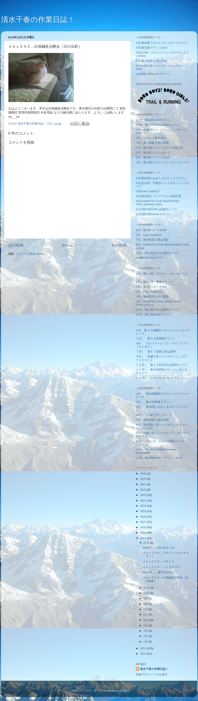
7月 (146, 609)
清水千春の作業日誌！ (38, 19)
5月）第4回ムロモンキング (153, 152)
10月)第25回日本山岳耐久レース (156, 209)
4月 (146, 625)
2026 (143, 473)
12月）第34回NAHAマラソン (154, 119)
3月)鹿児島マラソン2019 (151, 47)
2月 (146, 636)
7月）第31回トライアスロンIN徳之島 (159, 147)
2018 (143, 516)
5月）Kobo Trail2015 (149, 291)
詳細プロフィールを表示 (151, 674)
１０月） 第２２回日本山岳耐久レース (161, 364)
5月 (146, 620)
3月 (146, 630)
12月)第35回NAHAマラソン (153, 73)
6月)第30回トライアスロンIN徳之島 (158, 196)
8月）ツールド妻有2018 (151, 137)
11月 (146, 587)
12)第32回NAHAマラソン (152, 257)
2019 (143, 511)
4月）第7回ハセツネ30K (151, 286)
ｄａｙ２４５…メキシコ (158, 561)
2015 (143, 532)
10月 (146, 593)
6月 (146, 614)
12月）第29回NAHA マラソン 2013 (159, 457)
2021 (143, 500)
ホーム (67, 245)
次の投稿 (16, 245)
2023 (143, 489)
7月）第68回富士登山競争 (152, 296)
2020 (143, 505)
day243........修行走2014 (157, 572)
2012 (143, 653)
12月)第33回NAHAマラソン (153, 214)
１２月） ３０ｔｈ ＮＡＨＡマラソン (160, 378)
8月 (146, 604)
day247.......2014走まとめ (159, 547)
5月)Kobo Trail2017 (148, 191)
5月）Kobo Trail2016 (149, 235)
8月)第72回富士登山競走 (151, 60)
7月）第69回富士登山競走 (152, 239)
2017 (143, 522)
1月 (146, 641)
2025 (143, 478)
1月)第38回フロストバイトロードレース (161, 42)
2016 (143, 527)
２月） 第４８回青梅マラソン (156, 338)
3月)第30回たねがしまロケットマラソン (161, 178)
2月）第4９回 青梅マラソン (154, 281)
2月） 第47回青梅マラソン (154, 401)
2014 (143, 538)
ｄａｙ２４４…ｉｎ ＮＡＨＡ (161, 566)
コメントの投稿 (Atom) (29, 253)
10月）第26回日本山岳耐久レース (157, 124)
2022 (143, 495)
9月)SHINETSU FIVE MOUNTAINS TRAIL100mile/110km (157, 203)
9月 (146, 598)
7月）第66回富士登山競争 (152, 419)
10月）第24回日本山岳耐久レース (157, 253)
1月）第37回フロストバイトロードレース (162, 162)
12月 (146, 542)
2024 (143, 484)
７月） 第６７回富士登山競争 (156, 351)
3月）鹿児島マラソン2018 (152, 157)
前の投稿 (119, 245)
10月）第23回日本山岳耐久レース (157, 309)
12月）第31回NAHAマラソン (154, 314)
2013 (143, 648)
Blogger (124, 690)
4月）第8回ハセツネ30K (151, 230)
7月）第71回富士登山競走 (152, 142)
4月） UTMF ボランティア (154, 415)
